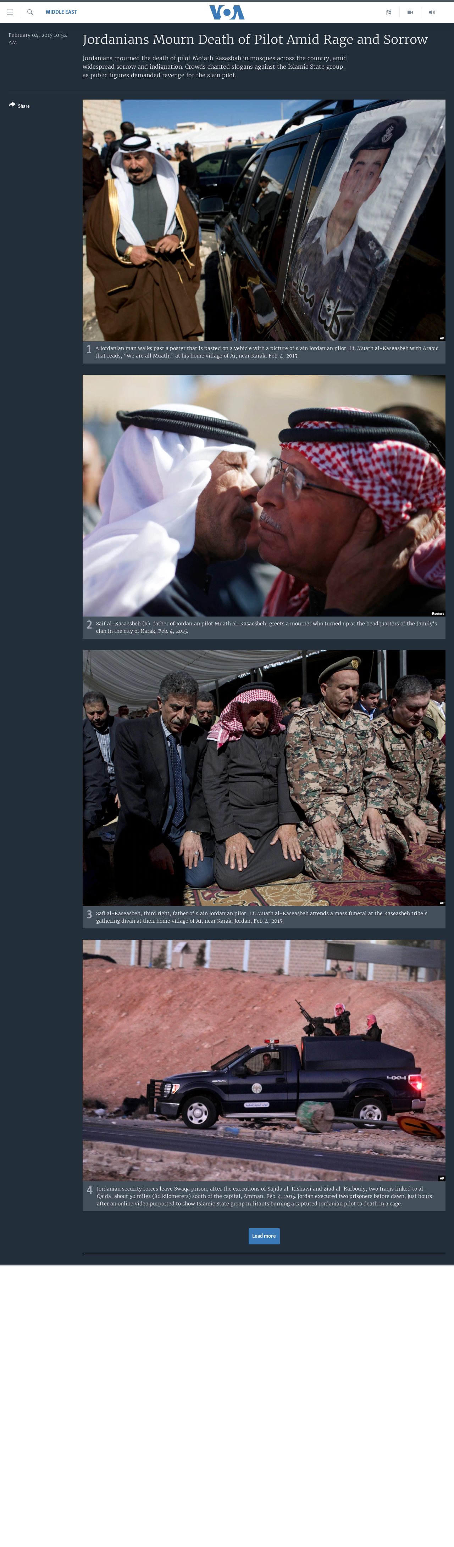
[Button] (19, 107)
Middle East (61, 12)
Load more (264, 1236)
